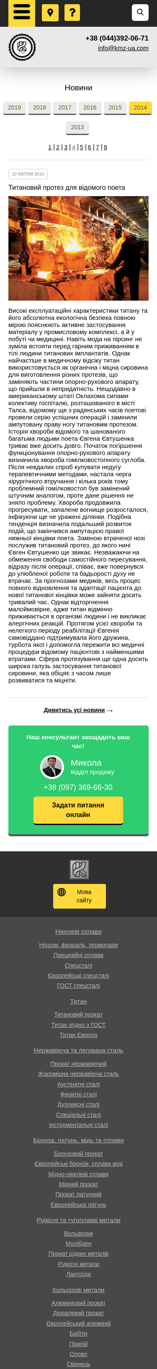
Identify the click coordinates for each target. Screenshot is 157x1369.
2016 (90, 107)
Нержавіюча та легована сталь (78, 1050)
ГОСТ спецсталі (78, 985)
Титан (78, 1001)
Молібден (79, 1243)
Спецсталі (79, 965)
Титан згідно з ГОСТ (78, 1025)
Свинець (78, 1364)
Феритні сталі (78, 1094)
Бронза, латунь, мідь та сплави (78, 1140)
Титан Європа (79, 1035)
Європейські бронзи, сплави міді (78, 1163)
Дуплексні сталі (78, 1104)
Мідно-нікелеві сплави (79, 1174)
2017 (64, 107)
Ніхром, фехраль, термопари (78, 945)
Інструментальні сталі (78, 1124)
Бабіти (78, 1333)
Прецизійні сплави (78, 955)
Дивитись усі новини (74, 710)
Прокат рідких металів (78, 1253)
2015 (115, 107)
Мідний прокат (78, 1184)
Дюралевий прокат (78, 1313)
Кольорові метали (78, 1289)
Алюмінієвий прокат (78, 1303)
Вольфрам (78, 1233)
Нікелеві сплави (78, 931)
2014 (140, 107)
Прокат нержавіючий (79, 1063)
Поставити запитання (72, 4)
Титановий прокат (78, 1014)
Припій (78, 1344)
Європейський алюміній (78, 1323)
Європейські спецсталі (78, 975)
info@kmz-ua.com (123, 47)
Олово (79, 1354)
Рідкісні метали (78, 1264)
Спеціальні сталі (78, 1114)
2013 (77, 127)
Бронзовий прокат (78, 1153)
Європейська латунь (78, 1204)
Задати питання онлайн (78, 810)
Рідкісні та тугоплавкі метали (78, 1219)
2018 (39, 107)
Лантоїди (78, 1274)
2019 (14, 107)
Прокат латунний (78, 1194)
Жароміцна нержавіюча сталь (78, 1073)
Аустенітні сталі (78, 1084)
